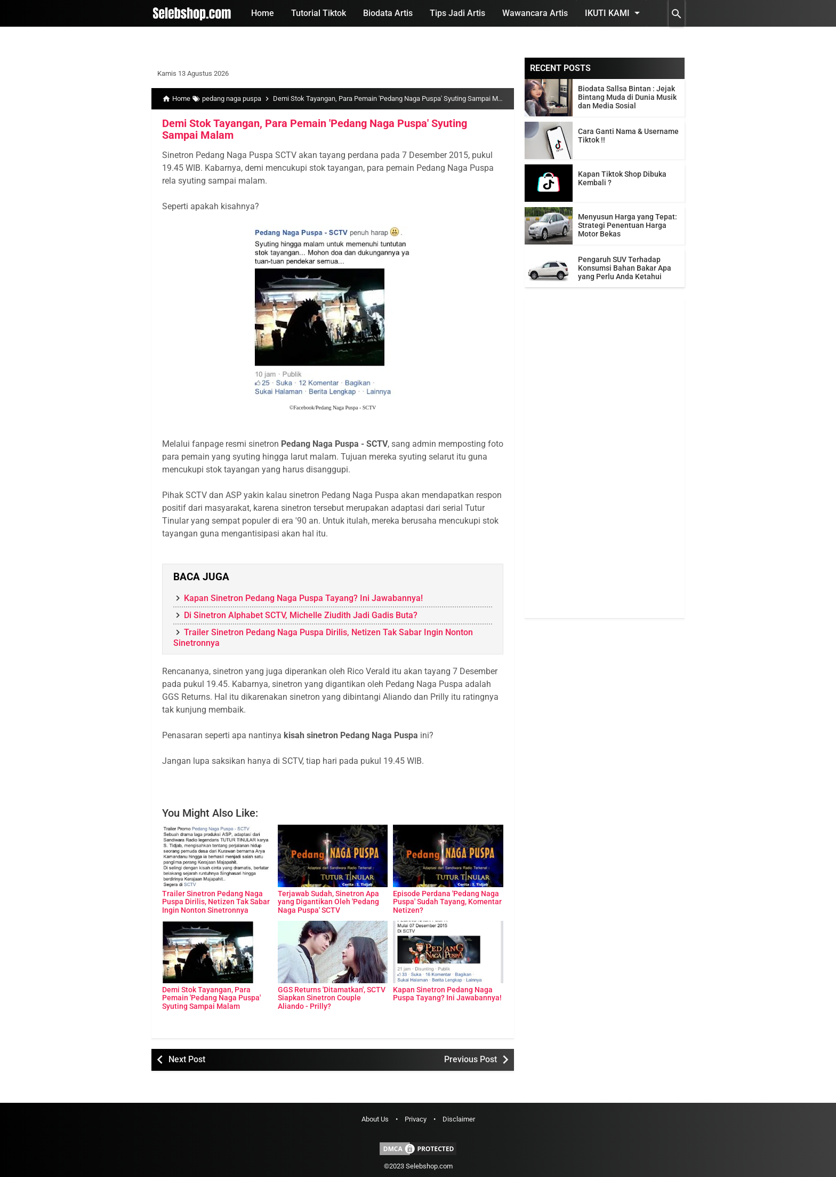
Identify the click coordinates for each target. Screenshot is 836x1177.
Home (262, 13)
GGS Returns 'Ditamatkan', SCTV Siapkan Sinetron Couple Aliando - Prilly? (331, 997)
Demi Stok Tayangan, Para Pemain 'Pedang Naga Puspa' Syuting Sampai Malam (314, 129)
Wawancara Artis (535, 13)
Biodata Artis (388, 13)
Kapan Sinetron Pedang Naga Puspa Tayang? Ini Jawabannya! (303, 598)
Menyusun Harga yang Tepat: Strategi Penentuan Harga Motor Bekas (627, 225)
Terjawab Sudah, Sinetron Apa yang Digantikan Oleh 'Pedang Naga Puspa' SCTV (328, 901)
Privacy (416, 1119)
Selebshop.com (429, 1166)
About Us (375, 1119)
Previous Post (470, 1059)
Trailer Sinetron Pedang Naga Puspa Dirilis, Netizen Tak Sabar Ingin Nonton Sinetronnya (216, 901)
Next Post (186, 1059)
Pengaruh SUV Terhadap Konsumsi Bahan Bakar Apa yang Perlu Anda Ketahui (624, 268)
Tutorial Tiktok (318, 13)
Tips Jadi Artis (457, 13)
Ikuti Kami (614, 12)
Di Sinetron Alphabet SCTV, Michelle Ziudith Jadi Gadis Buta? (300, 615)
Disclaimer (459, 1119)
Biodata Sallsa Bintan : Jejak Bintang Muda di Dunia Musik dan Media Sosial (627, 97)
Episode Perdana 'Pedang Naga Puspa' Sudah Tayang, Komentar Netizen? (447, 901)
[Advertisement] (605, 458)
